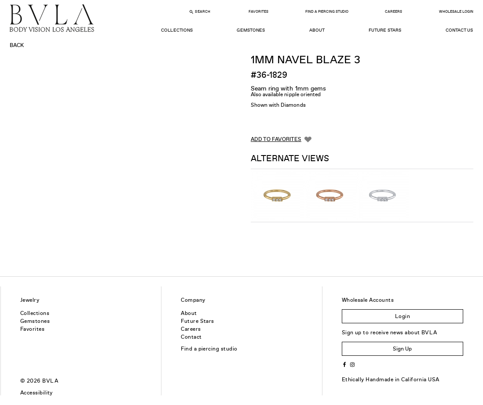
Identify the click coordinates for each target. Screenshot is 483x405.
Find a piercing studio (209, 348)
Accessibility (36, 392)
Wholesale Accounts (368, 300)
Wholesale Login (456, 11)
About (317, 30)
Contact (191, 336)
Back (17, 45)
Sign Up (402, 348)
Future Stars (385, 30)
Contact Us (459, 30)
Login (402, 316)
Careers (393, 11)
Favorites (258, 11)
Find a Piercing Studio (326, 11)
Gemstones (251, 30)
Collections (176, 30)
